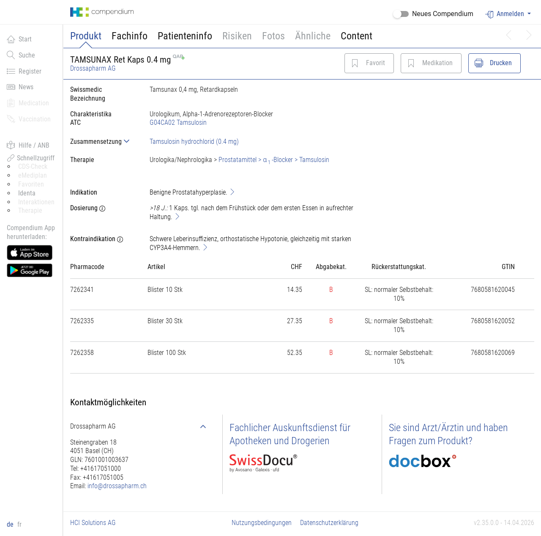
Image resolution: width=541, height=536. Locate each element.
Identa (27, 193)
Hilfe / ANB (28, 145)
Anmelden (505, 14)
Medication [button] (28, 103)
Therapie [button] (30, 210)
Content (356, 36)
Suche (21, 55)
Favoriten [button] (31, 184)
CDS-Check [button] (32, 166)
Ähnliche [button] (313, 36)
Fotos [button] (273, 36)
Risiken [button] (237, 36)
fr (19, 524)
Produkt (85, 36)
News (20, 86)
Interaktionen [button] (36, 202)
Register (24, 71)
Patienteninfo (185, 36)
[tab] (103, 141)
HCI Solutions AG (93, 523)
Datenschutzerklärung (329, 523)
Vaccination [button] (29, 119)
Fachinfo (130, 36)
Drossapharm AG (93, 68)
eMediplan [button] (32, 175)
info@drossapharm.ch (117, 486)
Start (19, 39)
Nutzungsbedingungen (262, 523)
